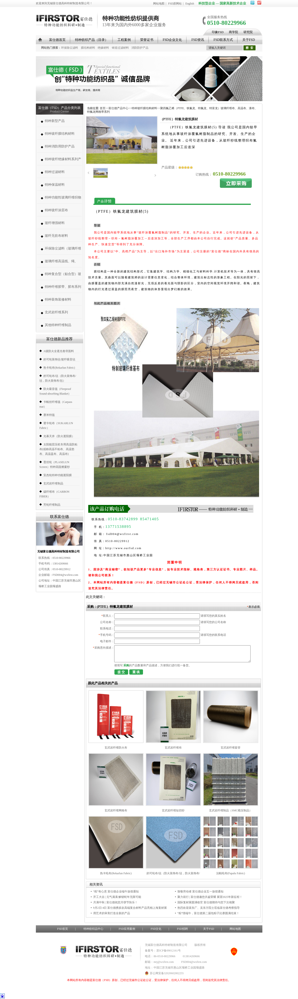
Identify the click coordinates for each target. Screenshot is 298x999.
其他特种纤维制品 (58, 325)
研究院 (248, 32)
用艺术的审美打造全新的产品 (111, 913)
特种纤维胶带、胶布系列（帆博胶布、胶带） (63, 289)
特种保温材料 (55, 184)
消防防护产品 (139, 47)
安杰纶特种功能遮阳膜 (57, 475)
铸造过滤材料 (120, 47)
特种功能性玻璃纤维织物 (63, 197)
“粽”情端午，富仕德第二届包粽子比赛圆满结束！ (208, 913)
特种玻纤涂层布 (56, 210)
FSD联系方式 (223, 40)
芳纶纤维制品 (51, 504)
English (189, 3)
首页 (102, 108)
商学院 (233, 32)
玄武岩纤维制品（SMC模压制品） (230, 810)
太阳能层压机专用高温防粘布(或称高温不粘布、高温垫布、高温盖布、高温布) (58, 449)
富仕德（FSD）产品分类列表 (59, 108)
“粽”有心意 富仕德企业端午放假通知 (116, 891)
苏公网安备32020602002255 (164, 973)
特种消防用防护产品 (60, 146)
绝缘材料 (103, 47)
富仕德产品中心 (118, 108)
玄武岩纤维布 (173, 747)
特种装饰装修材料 (58, 299)
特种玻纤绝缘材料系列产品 (63, 161)
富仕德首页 (57, 40)
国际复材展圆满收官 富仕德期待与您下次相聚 (206, 902)
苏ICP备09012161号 (168, 950)
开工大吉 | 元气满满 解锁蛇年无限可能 (117, 897)
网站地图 (158, 3)
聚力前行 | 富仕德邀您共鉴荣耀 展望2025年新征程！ (209, 897)
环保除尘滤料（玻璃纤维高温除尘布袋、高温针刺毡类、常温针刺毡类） (63, 251)
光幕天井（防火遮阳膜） (59, 436)
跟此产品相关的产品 (103, 683)
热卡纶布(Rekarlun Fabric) (59, 367)
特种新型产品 (55, 121)
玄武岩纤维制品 (53, 483)
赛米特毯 (49, 415)
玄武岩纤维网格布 (116, 810)
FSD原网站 (175, 3)
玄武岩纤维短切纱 (173, 810)
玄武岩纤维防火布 (116, 747)
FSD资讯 (197, 40)
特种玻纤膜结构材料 (60, 133)
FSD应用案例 (127, 928)
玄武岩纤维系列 (56, 312)
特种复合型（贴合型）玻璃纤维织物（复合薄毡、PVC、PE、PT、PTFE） (63, 276)
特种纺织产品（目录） (91, 40)
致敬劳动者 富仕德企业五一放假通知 (200, 891)
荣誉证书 (146, 40)
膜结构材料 (88, 47)
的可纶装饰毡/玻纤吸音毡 (59, 359)
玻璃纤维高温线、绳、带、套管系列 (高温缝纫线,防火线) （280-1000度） (62, 263)
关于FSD (248, 40)
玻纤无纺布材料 (56, 235)
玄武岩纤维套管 (230, 747)
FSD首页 (62, 928)
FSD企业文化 (172, 40)
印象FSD (218, 32)
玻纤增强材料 (55, 223)
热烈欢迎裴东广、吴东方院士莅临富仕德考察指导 (208, 907)
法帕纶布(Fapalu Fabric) (230, 873)
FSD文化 (156, 928)
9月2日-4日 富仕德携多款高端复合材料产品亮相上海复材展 (130, 907)
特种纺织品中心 (93, 928)
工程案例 (124, 40)
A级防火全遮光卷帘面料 (58, 351)
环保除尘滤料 (69, 47)
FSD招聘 (182, 928)
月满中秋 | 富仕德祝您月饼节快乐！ (115, 902)
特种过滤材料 (55, 172)
